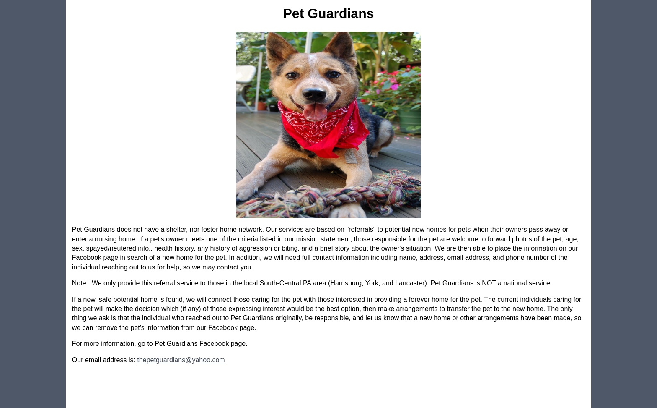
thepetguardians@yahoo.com (181, 360)
